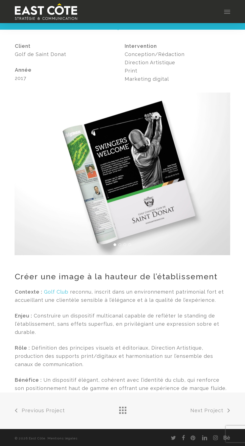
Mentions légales (62, 438)
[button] (227, 11)
